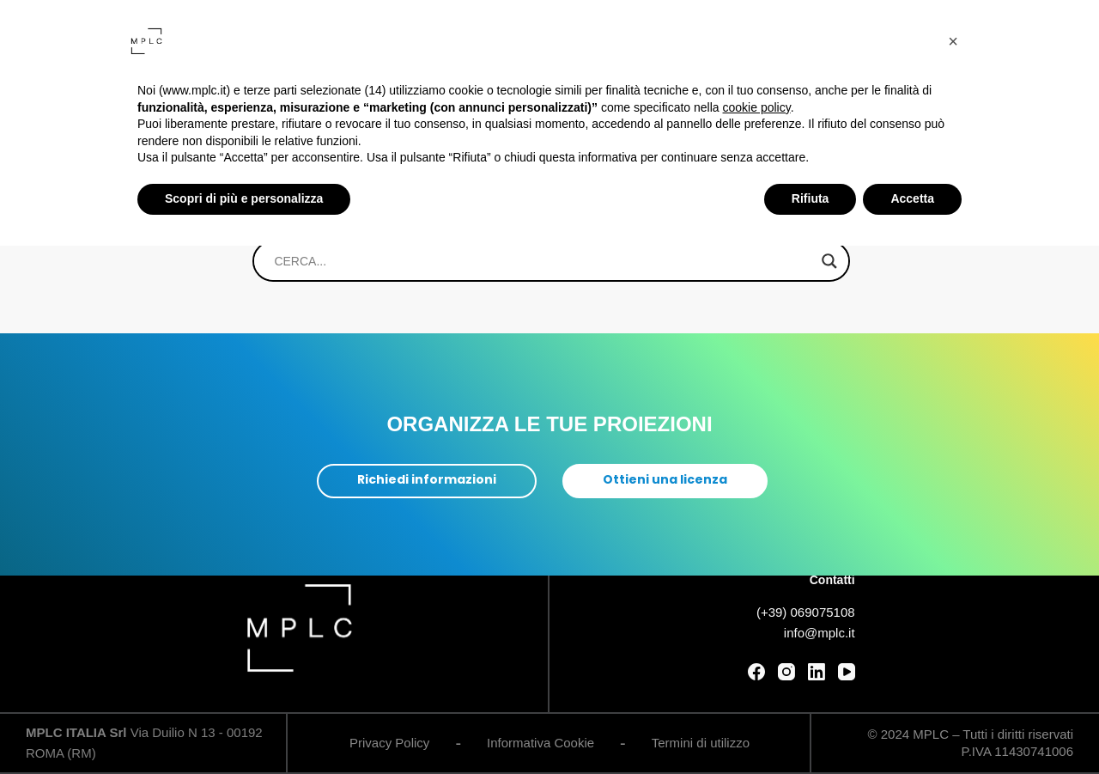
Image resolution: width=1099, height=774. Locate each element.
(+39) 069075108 (805, 613)
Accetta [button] (912, 198)
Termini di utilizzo (701, 742)
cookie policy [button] (757, 107)
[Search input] (543, 261)
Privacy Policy (389, 742)
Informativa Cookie (540, 742)
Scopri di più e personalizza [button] (244, 198)
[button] (953, 41)
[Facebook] (756, 671)
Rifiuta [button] (810, 198)
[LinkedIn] (816, 671)
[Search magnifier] (829, 261)
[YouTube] (846, 671)
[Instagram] (786, 671)
